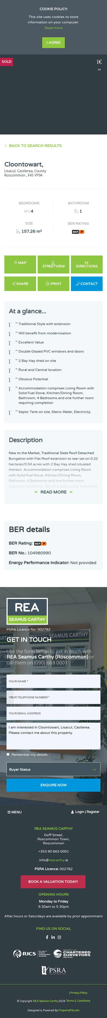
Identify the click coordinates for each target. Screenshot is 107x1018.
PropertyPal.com (69, 1010)
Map (22, 263)
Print (55, 284)
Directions (87, 266)
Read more (54, 28)
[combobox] (10, 697)
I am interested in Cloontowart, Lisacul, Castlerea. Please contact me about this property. (53, 736)
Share (22, 284)
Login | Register (87, 812)
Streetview (53, 266)
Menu (15, 812)
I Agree (53, 42)
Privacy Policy (78, 992)
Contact (89, 284)
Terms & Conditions (78, 1000)
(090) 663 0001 (51, 662)
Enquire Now (53, 785)
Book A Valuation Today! (53, 882)
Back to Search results (35, 146)
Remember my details (30, 755)
